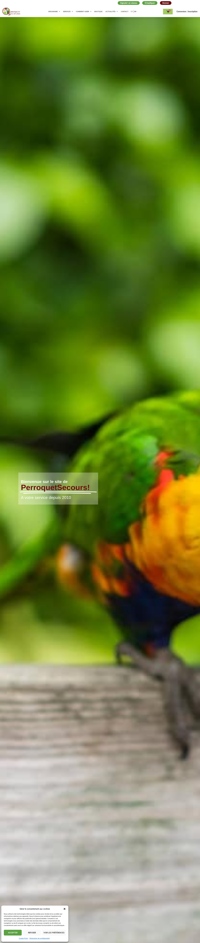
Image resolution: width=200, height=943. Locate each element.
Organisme (54, 11)
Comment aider (83, 11)
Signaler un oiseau (128, 3)
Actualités (111, 11)
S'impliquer (150, 3)
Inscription (192, 11)
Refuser (32, 933)
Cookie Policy (23, 938)
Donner (165, 3)
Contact (124, 11)
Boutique (98, 11)
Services (68, 11)
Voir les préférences (53, 933)
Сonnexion (182, 11)
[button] (64, 909)
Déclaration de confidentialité (39, 938)
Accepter (12, 933)
